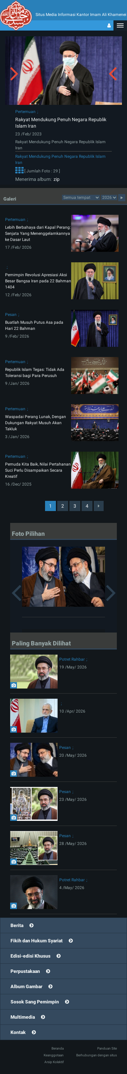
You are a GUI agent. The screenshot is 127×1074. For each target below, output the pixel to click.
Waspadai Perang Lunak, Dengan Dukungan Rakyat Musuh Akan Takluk (35, 422)
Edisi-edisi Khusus (30, 956)
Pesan (11, 314)
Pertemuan (25, 111)
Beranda (57, 1048)
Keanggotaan (54, 1055)
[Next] (99, 506)
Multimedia (22, 1017)
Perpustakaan (25, 971)
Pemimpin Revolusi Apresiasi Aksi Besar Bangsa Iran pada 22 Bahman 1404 (38, 280)
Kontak (18, 1032)
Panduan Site (107, 1048)
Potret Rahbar (72, 659)
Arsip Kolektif (54, 1062)
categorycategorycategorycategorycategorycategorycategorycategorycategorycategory (81, 197)
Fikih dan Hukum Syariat (36, 940)
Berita (16, 925)
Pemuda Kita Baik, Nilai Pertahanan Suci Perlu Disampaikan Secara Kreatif (38, 470)
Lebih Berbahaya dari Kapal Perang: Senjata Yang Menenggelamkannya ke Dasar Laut (38, 233)
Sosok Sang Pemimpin (34, 1001)
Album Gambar (26, 986)
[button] (120, 25)
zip (55, 179)
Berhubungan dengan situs (96, 1055)
